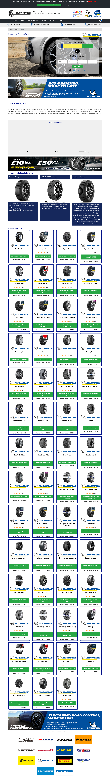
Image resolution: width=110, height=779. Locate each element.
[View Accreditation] (88, 13)
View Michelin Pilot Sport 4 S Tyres (19, 531)
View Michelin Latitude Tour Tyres (43, 428)
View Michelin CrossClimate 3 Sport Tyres (43, 325)
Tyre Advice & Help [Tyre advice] (33, 20)
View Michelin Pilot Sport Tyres (67, 462)
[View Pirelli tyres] (64, 760)
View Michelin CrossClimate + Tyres (43, 291)
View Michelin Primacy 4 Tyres (90, 634)
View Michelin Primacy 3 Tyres (19, 634)
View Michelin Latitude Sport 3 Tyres (66, 394)
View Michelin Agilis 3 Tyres (43, 256)
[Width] (62, 62)
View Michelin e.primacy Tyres (43, 359)
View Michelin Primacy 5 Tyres (90, 668)
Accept (43, 5)
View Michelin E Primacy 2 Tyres (19, 359)
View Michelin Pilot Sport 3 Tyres (19, 496)
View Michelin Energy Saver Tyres (67, 360)
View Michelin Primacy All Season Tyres (43, 703)
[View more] (55, 163)
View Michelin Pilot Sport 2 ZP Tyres (90, 463)
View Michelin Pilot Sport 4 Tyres (43, 496)
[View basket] (100, 21)
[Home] (9, 21)
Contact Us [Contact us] (53, 20)
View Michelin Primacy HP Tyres (67, 702)
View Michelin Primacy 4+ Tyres (67, 668)
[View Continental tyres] (83, 739)
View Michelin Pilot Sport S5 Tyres (67, 600)
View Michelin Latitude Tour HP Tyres (67, 428)
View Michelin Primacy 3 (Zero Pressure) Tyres (67, 634)
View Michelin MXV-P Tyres (90, 428)
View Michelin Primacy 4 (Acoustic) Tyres (19, 669)
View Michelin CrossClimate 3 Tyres (19, 325)
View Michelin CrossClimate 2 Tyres (67, 291)
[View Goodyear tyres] (64, 750)
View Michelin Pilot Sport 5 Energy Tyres (19, 566)
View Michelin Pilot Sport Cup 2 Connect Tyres (67, 566)
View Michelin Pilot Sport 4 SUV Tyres (43, 531)
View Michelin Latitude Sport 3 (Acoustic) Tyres (90, 394)
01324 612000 (35, 15)
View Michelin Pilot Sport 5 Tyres (91, 531)
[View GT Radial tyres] (83, 750)
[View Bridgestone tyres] (64, 739)
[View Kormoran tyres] (26, 760)
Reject (55, 5)
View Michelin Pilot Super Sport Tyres (91, 600)
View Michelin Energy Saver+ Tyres (91, 360)
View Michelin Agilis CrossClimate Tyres (91, 257)
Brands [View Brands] (16, 29)
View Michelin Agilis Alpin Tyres (67, 256)
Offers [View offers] (61, 20)
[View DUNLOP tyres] (26, 750)
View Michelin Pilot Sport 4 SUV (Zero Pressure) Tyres (67, 531)
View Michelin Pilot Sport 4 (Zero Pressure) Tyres (91, 497)
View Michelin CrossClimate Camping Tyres (67, 325)
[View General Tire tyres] (45, 750)
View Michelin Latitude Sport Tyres (43, 394)
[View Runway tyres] (83, 760)
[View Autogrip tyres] (26, 739)
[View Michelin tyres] (45, 760)
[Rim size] (82, 62)
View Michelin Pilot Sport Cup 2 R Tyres (91, 566)
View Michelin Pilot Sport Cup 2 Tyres (43, 566)
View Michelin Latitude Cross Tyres (19, 394)
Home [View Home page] (11, 29)
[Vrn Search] (71, 46)
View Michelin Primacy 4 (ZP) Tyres (43, 669)
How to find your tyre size (79, 70)
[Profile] (72, 62)
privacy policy (92, 2)
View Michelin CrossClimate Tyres (19, 291)
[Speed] (92, 62)
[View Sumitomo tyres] (45, 771)
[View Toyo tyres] (64, 771)
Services (22, 20)
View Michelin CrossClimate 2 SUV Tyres (91, 291)
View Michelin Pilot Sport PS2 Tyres (43, 600)
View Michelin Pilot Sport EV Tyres (19, 600)
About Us (43, 20)
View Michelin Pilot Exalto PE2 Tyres (43, 463)
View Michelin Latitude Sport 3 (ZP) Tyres (19, 428)
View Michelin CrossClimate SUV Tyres (91, 325)
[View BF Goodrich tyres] (45, 739)
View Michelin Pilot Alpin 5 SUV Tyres (19, 463)
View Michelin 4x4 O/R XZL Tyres (19, 256)
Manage (67, 5)
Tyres (15, 20)
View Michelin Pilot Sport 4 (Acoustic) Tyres (66, 497)
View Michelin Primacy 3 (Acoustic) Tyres (43, 634)
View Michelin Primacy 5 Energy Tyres (19, 703)
